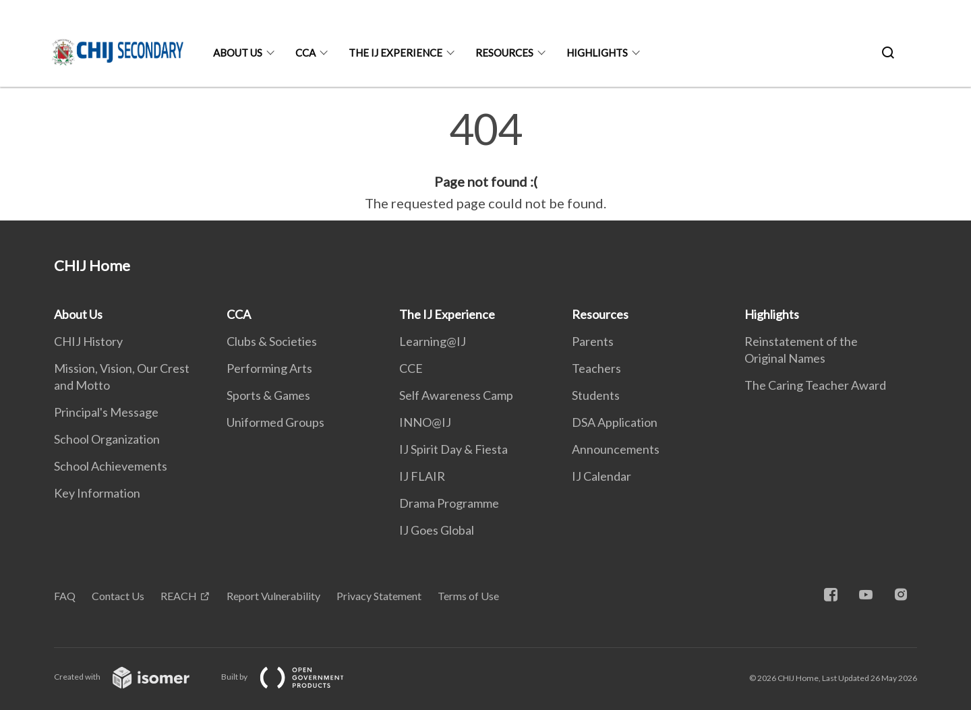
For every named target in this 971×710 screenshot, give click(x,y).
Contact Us (118, 595)
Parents (593, 341)
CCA (305, 53)
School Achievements (110, 465)
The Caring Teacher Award (815, 385)
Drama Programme (449, 503)
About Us (237, 53)
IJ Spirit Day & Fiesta (453, 449)
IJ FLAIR (422, 476)
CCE (411, 368)
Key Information (97, 492)
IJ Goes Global (436, 530)
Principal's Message (106, 412)
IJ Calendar (601, 476)
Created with (132, 677)
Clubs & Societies (272, 341)
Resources (504, 53)
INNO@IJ (425, 422)
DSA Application (614, 422)
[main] (485, 160)
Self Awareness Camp (456, 395)
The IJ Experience (395, 53)
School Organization (107, 439)
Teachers (596, 368)
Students (596, 395)
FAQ (65, 595)
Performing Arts (269, 368)
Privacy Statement (378, 595)
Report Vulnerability (273, 595)
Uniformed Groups (275, 422)
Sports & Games (268, 395)
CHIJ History (88, 341)
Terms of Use (468, 595)
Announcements (615, 449)
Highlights (597, 53)
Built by (293, 677)
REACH (178, 595)
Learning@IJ (432, 341)
